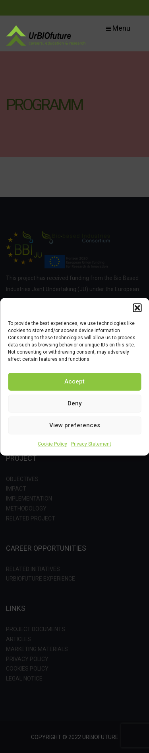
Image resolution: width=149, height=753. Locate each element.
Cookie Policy (52, 444)
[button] (137, 308)
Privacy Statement (91, 444)
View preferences (74, 425)
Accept (74, 381)
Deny (74, 403)
